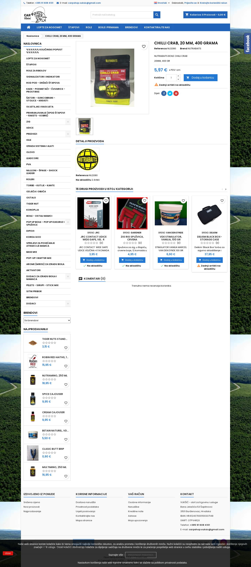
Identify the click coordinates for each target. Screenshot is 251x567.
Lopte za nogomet (49, 27)
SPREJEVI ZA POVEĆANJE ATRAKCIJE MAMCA (40, 244)
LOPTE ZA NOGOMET (38, 58)
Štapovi (73, 27)
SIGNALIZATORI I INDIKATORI (43, 76)
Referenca (160, 48)
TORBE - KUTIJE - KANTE (40, 185)
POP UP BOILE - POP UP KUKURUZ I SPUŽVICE (45, 223)
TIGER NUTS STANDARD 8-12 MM (55, 339)
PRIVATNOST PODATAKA (140, 555)
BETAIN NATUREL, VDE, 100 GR (55, 430)
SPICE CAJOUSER (52, 394)
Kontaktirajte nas (157, 27)
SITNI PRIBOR (34, 291)
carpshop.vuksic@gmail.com (84, 2)
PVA (28, 164)
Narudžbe (133, 506)
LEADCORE (32, 158)
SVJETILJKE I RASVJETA (39, 106)
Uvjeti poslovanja (85, 511)
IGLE (28, 140)
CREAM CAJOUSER (53, 412)
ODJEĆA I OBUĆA (36, 191)
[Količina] (171, 77)
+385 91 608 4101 (44, 2)
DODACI (31, 303)
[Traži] (125, 14)
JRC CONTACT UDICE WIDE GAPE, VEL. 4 (94, 238)
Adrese (132, 516)
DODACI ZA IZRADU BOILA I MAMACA (41, 278)
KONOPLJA (32, 209)
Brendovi (131, 27)
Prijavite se (190, 2)
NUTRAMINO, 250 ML (54, 375)
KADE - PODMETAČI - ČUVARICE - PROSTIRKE (45, 90)
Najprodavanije (32, 511)
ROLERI (30, 179)
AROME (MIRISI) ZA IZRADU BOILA (45, 264)
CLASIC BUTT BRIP (53, 449)
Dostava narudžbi (86, 502)
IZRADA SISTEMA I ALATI (40, 146)
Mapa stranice (84, 520)
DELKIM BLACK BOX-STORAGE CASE (209, 238)
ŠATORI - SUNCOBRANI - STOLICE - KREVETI (40, 99)
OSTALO (31, 197)
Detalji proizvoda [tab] (90, 141)
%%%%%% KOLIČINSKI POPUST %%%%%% (44, 51)
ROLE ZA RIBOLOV (36, 70)
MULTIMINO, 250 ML (54, 467)
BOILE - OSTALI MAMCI (39, 216)
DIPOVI (30, 231)
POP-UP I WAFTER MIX (38, 258)
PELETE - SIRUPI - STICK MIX (42, 285)
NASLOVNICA (32, 44)
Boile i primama (108, 27)
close (8, 553)
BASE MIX (31, 252)
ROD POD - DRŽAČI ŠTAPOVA (43, 82)
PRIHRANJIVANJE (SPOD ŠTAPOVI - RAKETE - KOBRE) (45, 114)
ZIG (28, 121)
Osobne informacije (139, 502)
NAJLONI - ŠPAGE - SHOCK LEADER (42, 172)
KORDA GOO (33, 237)
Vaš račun (136, 494)
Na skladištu (83, 180)
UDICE (29, 127)
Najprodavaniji (36, 329)
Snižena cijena (32, 502)
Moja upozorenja (137, 520)
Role (89, 27)
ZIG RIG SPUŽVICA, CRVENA (132, 238)
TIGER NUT (32, 203)
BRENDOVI (32, 297)
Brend (183, 48)
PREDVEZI (31, 134)
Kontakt (187, 494)
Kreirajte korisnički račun (213, 2)
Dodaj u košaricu (200, 78)
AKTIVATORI (33, 270)
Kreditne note (135, 511)
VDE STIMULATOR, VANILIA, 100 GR (171, 238)
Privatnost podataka (87, 506)
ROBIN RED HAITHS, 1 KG (55, 357)
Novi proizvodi (32, 506)
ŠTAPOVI (31, 64)
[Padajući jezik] (162, 3)
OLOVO (30, 152)
